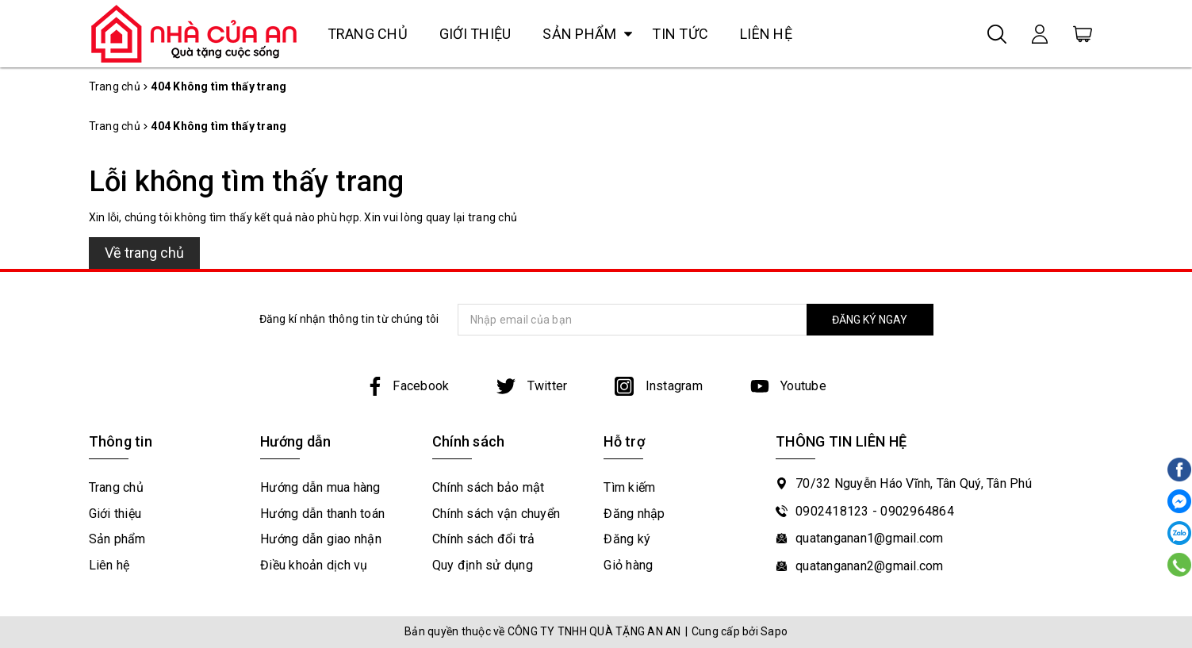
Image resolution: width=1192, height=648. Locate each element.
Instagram (659, 385)
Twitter (531, 385)
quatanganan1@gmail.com (869, 538)
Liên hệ (766, 33)
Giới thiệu (475, 33)
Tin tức (680, 33)
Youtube (788, 385)
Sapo (774, 631)
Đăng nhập (634, 513)
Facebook (407, 385)
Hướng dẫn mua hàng (320, 487)
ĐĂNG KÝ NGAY (869, 319)
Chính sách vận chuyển (496, 513)
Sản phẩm (579, 33)
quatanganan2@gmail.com (869, 565)
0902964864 (917, 511)
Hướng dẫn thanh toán (322, 513)
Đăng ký (627, 538)
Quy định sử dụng (482, 565)
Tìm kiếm (629, 487)
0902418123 (832, 511)
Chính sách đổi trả (483, 538)
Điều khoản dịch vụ (314, 565)
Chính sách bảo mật (488, 487)
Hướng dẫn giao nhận (320, 538)
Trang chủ (368, 33)
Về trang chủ (144, 252)
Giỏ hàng (628, 565)
